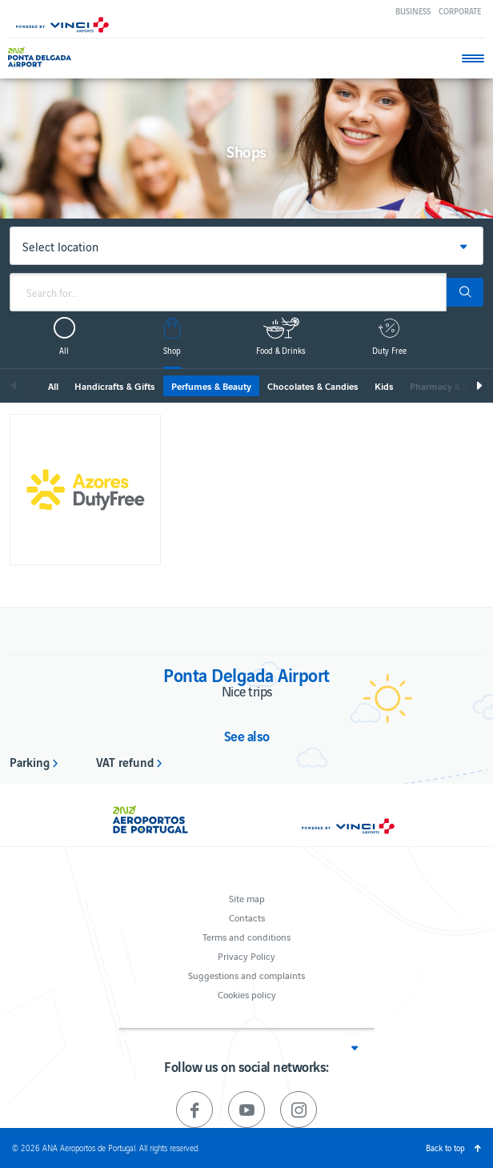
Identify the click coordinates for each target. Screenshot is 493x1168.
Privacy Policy (246, 955)
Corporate (460, 11)
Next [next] (479, 386)
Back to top (445, 1148)
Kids (384, 386)
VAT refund (125, 761)
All (53, 386)
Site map (247, 898)
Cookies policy (247, 994)
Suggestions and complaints (246, 974)
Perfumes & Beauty (211, 386)
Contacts (247, 917)
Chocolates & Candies (313, 386)
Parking (30, 761)
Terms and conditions (246, 936)
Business (413, 11)
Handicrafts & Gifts (114, 386)
